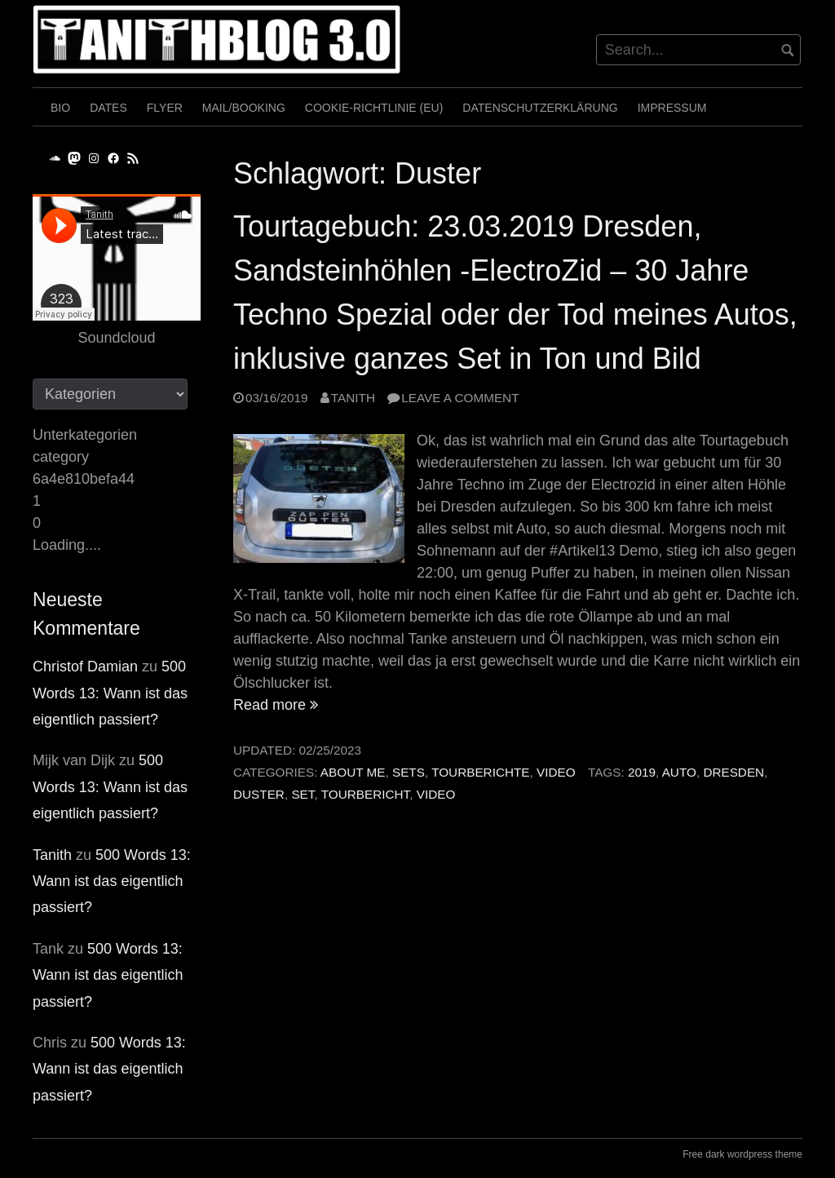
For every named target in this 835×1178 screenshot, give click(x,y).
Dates (108, 107)
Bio (60, 107)
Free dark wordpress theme (742, 1154)
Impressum (672, 107)
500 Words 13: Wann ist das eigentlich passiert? (110, 693)
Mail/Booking (243, 107)
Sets (408, 772)
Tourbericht (365, 794)
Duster (259, 794)
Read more (275, 705)
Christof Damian (85, 666)
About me (353, 772)
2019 (642, 772)
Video (556, 772)
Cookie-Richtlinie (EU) (374, 107)
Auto (679, 772)
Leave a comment (460, 398)
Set (302, 794)
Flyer (165, 107)
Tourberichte (480, 772)
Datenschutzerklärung (539, 107)
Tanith (353, 398)
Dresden (733, 772)
